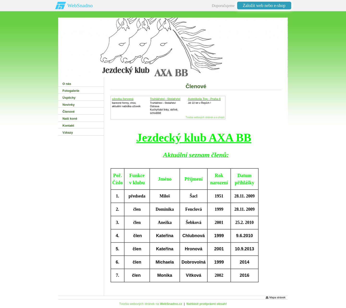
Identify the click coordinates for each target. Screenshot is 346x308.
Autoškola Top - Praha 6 (204, 99)
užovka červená (122, 99)
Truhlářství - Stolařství (165, 99)
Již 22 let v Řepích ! (199, 102)
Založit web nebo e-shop (264, 5)
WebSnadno (80, 5)
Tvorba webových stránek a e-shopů (205, 117)
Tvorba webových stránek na (150, 304)
